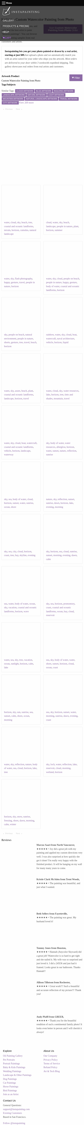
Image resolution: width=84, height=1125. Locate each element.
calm (48, 559)
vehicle (49, 342)
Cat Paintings (9, 1083)
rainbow (50, 334)
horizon (15, 230)
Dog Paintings (10, 1079)
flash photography (23, 278)
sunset (55, 451)
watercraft (51, 338)
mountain (58, 398)
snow (19, 816)
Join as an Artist (11, 1094)
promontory (69, 603)
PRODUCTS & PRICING (16, 26)
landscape (51, 226)
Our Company (50, 1056)
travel (22, 282)
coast (6, 555)
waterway (8, 454)
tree (30, 222)
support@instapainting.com (16, 1109)
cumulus (24, 230)
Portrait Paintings (11, 1063)
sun (18, 712)
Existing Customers (12, 1113)
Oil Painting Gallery (13, 1056)
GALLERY (8, 20)
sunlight (15, 663)
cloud (13, 222)
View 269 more (26, 102)
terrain (7, 230)
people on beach (71, 278)
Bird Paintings (10, 1090)
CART (7, 37)
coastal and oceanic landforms (18, 226)
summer (58, 230)
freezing (8, 820)
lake (48, 394)
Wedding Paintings (12, 1071)
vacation (12, 607)
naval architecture (65, 338)
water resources (71, 391)
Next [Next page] (20, 109)
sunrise (49, 454)
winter (13, 824)
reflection (71, 451)
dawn (56, 503)
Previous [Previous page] (9, 109)
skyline (23, 555)
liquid (66, 342)
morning (59, 507)
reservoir (50, 615)
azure (17, 391)
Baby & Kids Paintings (14, 1067)
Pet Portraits (9, 1060)
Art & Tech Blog (52, 1071)
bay (16, 555)
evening (50, 507)
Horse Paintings (10, 1086)
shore (13, 507)
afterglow (60, 447)
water (6, 222)
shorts (7, 342)
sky (18, 222)
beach (24, 222)
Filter (76, 77)
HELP (6, 32)
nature (63, 451)
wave (26, 611)
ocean (7, 507)
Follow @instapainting (14, 1123)
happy (7, 282)
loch (52, 764)
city (14, 551)
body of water (52, 286)
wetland (50, 772)
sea (10, 499)
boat (74, 334)
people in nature (64, 226)
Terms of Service (52, 1063)
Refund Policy (50, 1067)
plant (76, 226)
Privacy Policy (51, 1060)
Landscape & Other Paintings (17, 1075)
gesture (14, 282)
